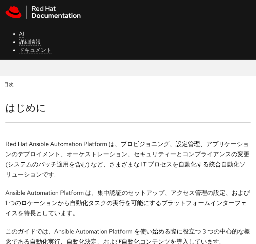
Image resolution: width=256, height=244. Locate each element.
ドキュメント (35, 50)
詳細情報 (30, 41)
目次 (10, 84)
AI (21, 33)
